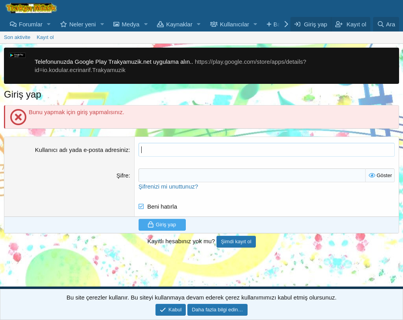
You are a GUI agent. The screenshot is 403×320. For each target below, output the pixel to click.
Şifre (122, 175)
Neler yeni (82, 24)
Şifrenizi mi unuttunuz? (168, 186)
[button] (48, 24)
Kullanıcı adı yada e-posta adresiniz (82, 149)
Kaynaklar (179, 24)
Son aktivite (17, 37)
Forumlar (31, 24)
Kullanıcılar (234, 24)
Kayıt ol (45, 37)
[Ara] (386, 24)
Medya (130, 24)
